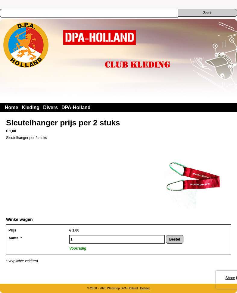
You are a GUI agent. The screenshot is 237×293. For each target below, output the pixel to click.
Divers (50, 107)
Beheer (145, 288)
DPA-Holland (76, 107)
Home (11, 107)
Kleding (30, 107)
